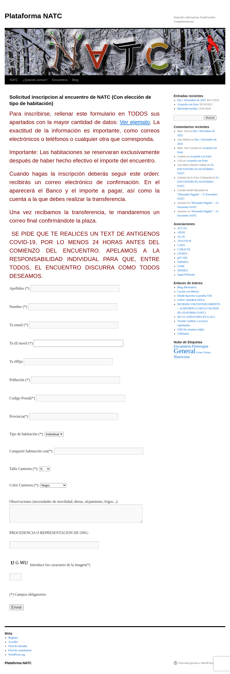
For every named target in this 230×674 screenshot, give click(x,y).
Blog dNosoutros (187, 287)
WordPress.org (16, 654)
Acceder (13, 642)
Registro (13, 637)
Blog (75, 80)
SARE (181, 266)
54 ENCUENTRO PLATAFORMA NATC (195, 169)
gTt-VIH (182, 257)
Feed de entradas (17, 646)
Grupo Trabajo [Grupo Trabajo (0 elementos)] (203, 352)
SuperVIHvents (186, 274)
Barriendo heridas (187, 108)
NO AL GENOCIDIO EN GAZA (196, 316)
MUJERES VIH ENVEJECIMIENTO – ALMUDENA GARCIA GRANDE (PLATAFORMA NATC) (198, 308)
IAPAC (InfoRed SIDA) (191, 300)
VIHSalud (183, 333)
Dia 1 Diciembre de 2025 (191, 100)
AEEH (181, 232)
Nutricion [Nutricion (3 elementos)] (182, 356)
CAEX (181, 245)
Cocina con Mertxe (188, 291)
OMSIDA (182, 262)
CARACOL (184, 249)
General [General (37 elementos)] (185, 351)
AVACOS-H (184, 240)
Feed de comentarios (20, 650)
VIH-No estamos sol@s (190, 329)
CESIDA (182, 253)
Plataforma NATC (33, 16)
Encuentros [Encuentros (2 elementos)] (182, 346)
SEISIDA (182, 270)
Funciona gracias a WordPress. (196, 663)
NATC (14, 80)
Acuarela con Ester (188, 104)
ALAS (181, 236)
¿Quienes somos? (35, 80)
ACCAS (182, 228)
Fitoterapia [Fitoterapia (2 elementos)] (200, 346)
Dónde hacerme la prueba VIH (194, 295)
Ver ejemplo (135, 122)
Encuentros (60, 80)
